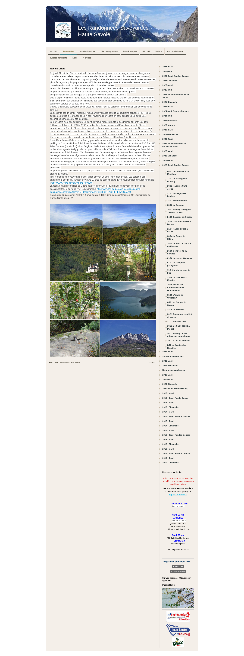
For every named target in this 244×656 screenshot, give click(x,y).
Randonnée (178, 566)
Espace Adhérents (178, 494)
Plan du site (75, 362)
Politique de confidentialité (59, 362)
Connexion (152, 362)
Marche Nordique (178, 571)
